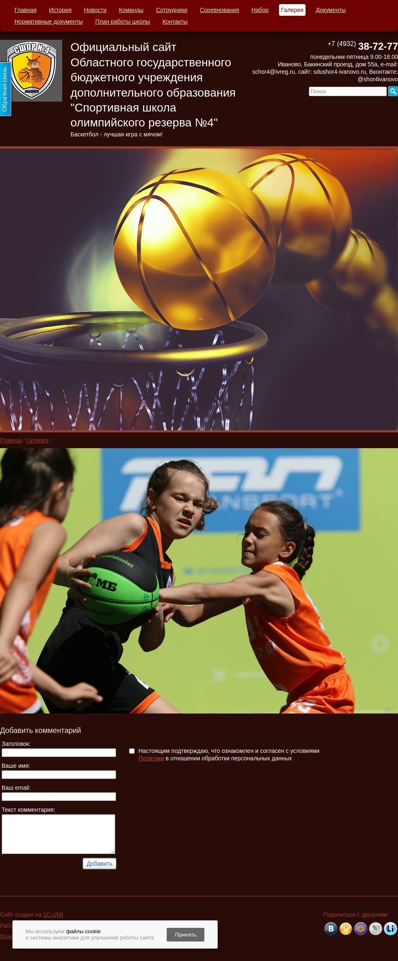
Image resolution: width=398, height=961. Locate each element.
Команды (131, 10)
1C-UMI (53, 914)
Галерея (292, 10)
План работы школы (122, 21)
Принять (186, 935)
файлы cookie (83, 931)
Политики (151, 758)
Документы (331, 10)
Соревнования (219, 10)
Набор (260, 10)
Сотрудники (171, 10)
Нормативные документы (49, 21)
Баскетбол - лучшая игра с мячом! (116, 134)
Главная (25, 10)
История (60, 10)
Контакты (175, 21)
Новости (95, 10)
